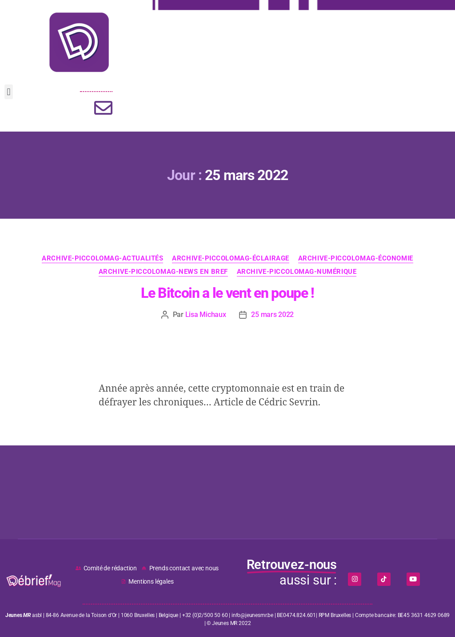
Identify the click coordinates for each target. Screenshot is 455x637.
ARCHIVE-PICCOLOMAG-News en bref (163, 272)
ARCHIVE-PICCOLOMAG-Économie (355, 258)
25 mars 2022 (272, 314)
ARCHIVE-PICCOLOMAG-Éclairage (230, 258)
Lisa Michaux (205, 314)
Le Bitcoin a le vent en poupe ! (227, 292)
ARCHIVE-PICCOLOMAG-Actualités (102, 258)
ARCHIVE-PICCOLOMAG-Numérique (296, 272)
